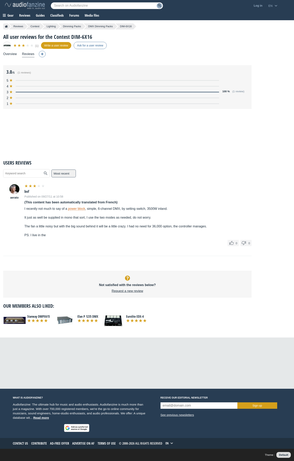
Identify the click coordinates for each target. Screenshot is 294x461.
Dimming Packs (72, 26)
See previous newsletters (177, 415)
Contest (34, 26)
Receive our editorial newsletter (184, 397)
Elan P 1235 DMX (87, 316)
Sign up (257, 405)
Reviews (24, 15)
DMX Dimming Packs (100, 26)
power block (76, 208)
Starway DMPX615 (38, 316)
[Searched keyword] (107, 5)
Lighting (51, 26)
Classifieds (57, 15)
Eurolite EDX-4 (135, 316)
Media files (92, 15)
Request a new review (127, 291)
